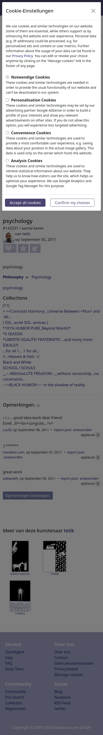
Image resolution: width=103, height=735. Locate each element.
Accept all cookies (25, 202)
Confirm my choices (72, 202)
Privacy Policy (22, 56)
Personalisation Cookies (33, 100)
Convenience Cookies (31, 132)
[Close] (93, 11)
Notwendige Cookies (30, 77)
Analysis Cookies (26, 160)
